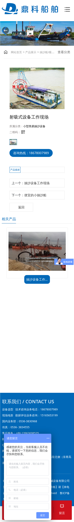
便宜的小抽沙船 (35, 195)
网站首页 (16, 52)
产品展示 (31, 52)
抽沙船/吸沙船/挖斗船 (53, 52)
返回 (21, 207)
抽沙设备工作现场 (37, 183)
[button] (68, 30)
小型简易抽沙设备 (34, 126)
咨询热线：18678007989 (31, 153)
